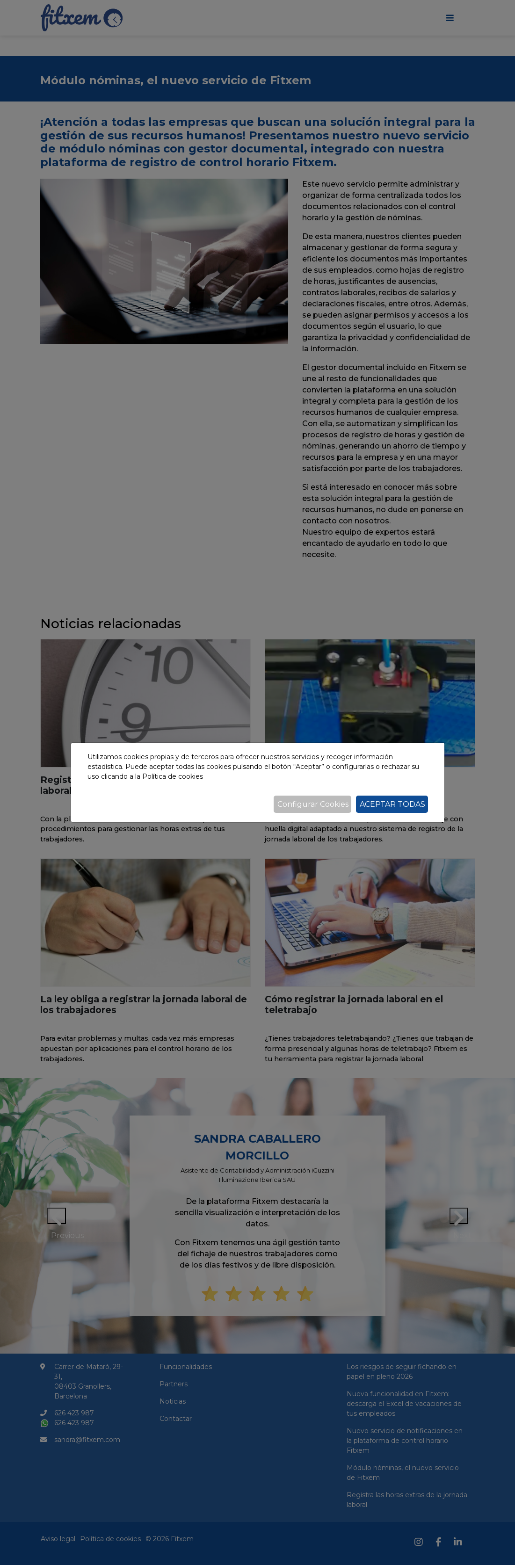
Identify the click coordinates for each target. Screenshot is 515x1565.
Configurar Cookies (312, 804)
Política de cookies (172, 776)
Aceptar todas (392, 804)
